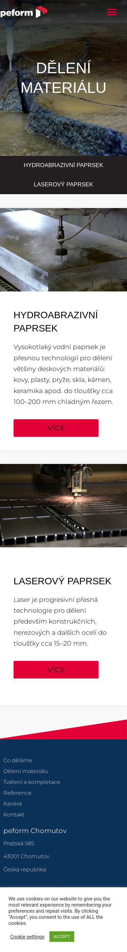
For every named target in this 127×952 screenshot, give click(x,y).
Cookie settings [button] (27, 937)
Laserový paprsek (63, 184)
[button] (112, 12)
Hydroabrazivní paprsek (63, 165)
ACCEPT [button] (62, 936)
